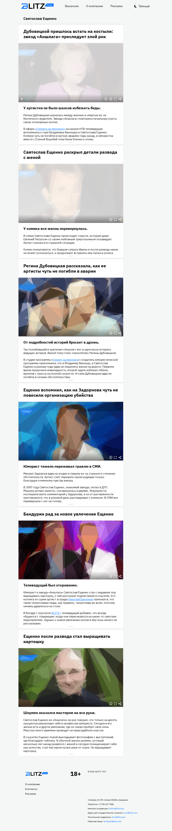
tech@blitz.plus (118, 817)
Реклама (116, 6)
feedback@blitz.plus (112, 821)
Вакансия (72, 6)
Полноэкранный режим (115, 99)
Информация (111, 99)
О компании (94, 6)
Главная (36, 774)
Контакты (31, 789)
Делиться (120, 99)
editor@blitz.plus (116, 808)
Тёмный (144, 6)
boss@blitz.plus (130, 813)
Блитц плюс (37, 6)
